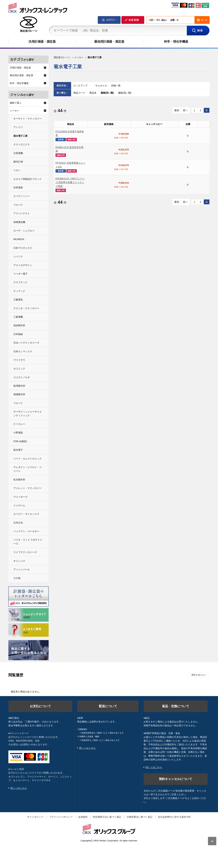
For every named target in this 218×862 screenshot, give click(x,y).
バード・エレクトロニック (27, 458)
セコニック (19, 368)
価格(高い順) (124, 92)
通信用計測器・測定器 (109, 41)
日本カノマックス (22, 351)
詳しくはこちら (18, 788)
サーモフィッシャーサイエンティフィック (27, 413)
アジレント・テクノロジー (27, 488)
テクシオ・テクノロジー (26, 308)
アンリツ (18, 127)
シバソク (18, 256)
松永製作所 (19, 479)
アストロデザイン (22, 265)
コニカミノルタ (21, 377)
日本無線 (18, 334)
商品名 (93, 92)
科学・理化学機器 (176, 41)
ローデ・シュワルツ (24, 230)
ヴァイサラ (19, 360)
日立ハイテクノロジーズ (26, 342)
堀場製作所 (19, 394)
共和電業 (18, 187)
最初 (176, 110)
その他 (16, 578)
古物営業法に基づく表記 (139, 817)
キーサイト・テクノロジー (27, 118)
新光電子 (18, 450)
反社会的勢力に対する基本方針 (174, 817)
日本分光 (18, 522)
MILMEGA (18, 239)
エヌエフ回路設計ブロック (27, 179)
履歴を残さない (199, 675)
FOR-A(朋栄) (20, 441)
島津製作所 (19, 385)
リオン (16, 170)
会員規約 (83, 817)
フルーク (18, 204)
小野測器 (18, 432)
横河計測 (18, 161)
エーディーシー (21, 196)
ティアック (19, 291)
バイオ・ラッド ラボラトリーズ (27, 541)
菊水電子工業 (20, 136)
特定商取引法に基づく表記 (107, 817)
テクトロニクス (21, 144)
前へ (185, 110)
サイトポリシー (35, 817)
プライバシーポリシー (61, 817)
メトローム (19, 505)
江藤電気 (18, 299)
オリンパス (19, 561)
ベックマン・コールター (26, 531)
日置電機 (18, 153)
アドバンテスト (21, 213)
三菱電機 (18, 317)
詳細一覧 (116, 85)
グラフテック (20, 282)
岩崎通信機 (19, 222)
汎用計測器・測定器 (42, 41)
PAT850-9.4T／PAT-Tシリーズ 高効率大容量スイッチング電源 (70, 182)
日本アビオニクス (22, 248)
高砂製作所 (19, 325)
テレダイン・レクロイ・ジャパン (27, 469)
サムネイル (101, 85)
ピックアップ (80, 85)
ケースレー (19, 424)
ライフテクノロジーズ (25, 552)
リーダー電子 (20, 273)
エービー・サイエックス (26, 514)
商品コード (79, 92)
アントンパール (21, 569)
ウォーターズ (20, 496)
